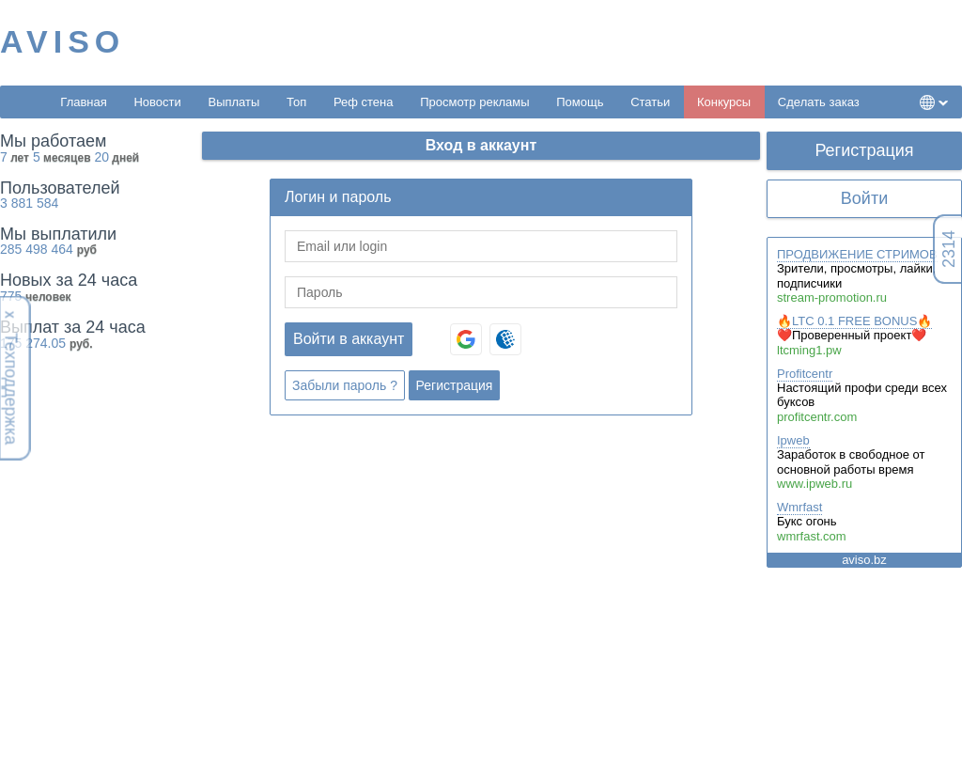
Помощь (579, 102)
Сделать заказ (819, 102)
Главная (83, 102)
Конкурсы (724, 102)
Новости (156, 102)
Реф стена (364, 102)
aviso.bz (864, 560)
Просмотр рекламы (474, 102)
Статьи (650, 102)
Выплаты (233, 102)
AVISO (62, 41)
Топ (296, 102)
